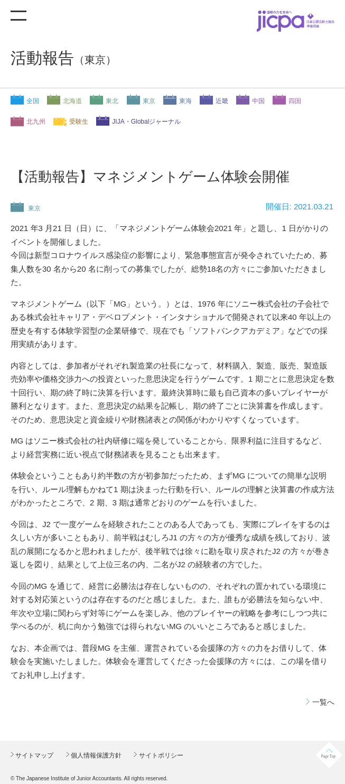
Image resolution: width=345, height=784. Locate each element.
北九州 (35, 121)
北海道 (72, 101)
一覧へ (323, 702)
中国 (258, 101)
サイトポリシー (160, 755)
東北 (112, 101)
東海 (185, 101)
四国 (294, 101)
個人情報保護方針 (95, 755)
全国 (32, 101)
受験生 (78, 121)
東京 (149, 101)
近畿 (222, 101)
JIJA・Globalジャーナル (146, 121)
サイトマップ (33, 755)
